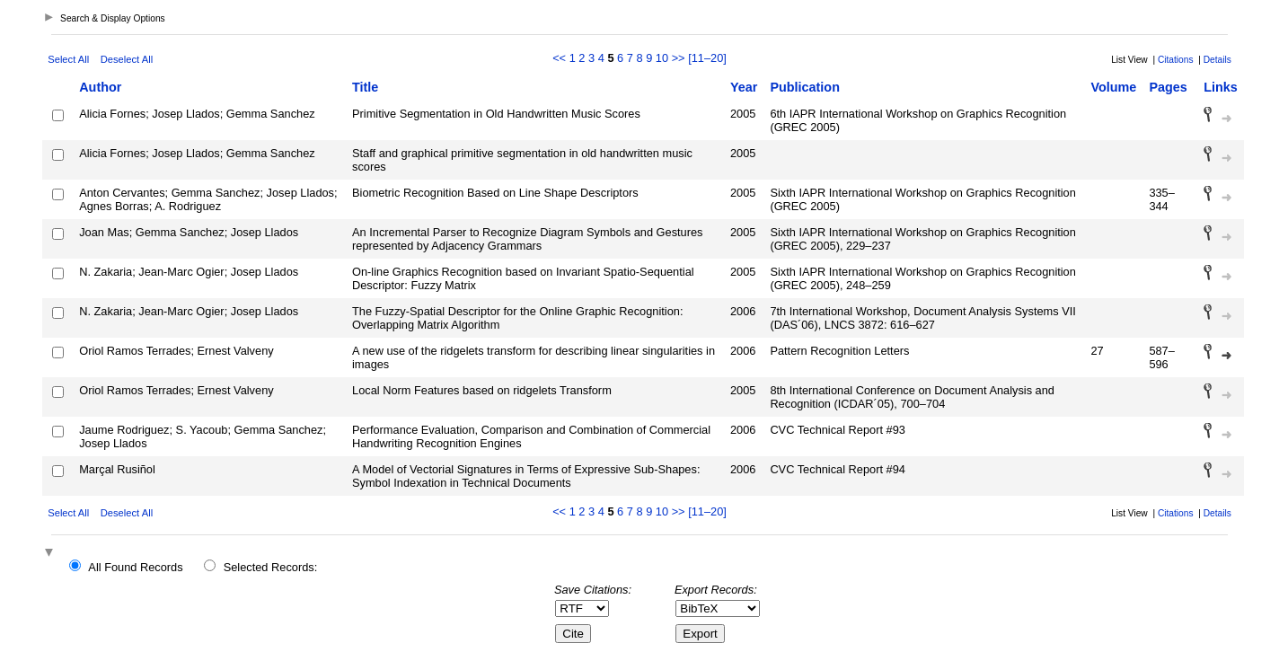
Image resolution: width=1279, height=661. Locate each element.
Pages (1167, 87)
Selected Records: (271, 567)
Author (100, 87)
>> (678, 58)
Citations (1176, 60)
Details (1217, 60)
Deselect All (127, 59)
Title (365, 87)
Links (1221, 87)
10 (662, 58)
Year (743, 87)
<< (559, 58)
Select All (68, 59)
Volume (1113, 87)
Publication (805, 87)
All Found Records (135, 567)
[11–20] (707, 58)
